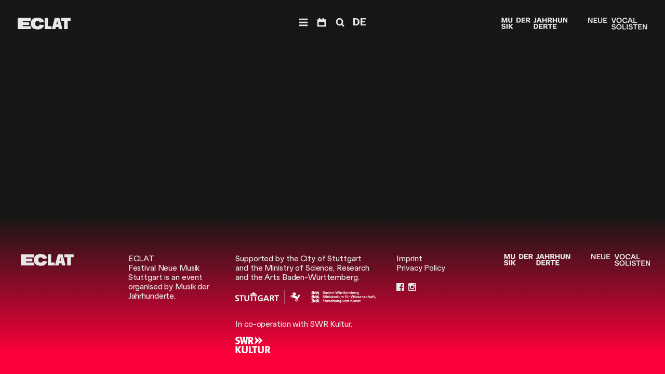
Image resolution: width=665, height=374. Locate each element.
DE (359, 22)
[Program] (321, 22)
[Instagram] (412, 286)
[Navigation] (303, 22)
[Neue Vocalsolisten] (617, 24)
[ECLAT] (44, 24)
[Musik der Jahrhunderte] (534, 24)
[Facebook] (400, 286)
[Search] (339, 22)
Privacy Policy (420, 268)
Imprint (409, 258)
